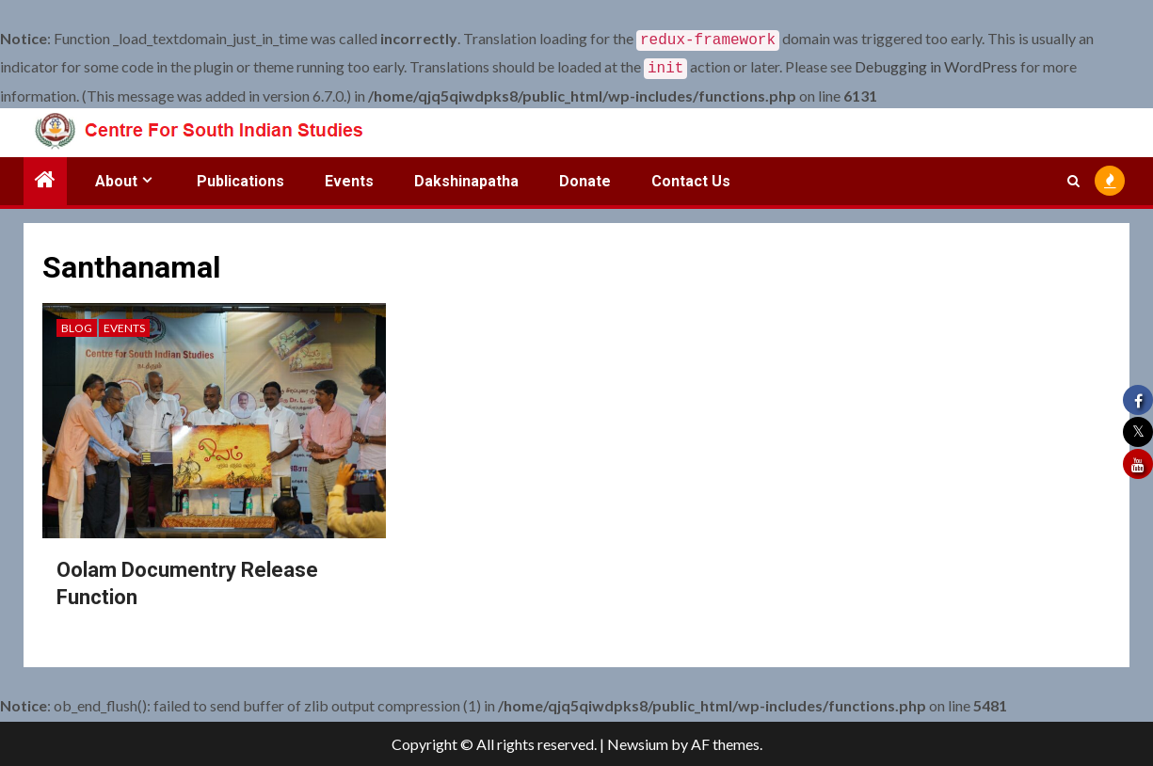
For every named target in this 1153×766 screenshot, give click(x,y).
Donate (585, 177)
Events (349, 177)
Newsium (637, 744)
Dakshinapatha (466, 177)
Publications (240, 177)
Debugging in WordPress (936, 64)
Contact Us (690, 177)
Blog (76, 324)
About (116, 177)
